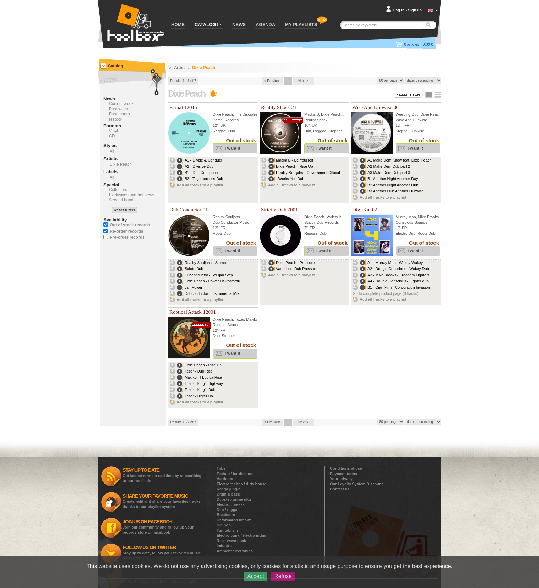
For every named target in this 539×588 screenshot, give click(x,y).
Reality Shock (315, 120)
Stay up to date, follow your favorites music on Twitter (162, 552)
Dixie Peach (223, 114)
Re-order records (126, 231)
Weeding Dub (407, 114)
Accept (255, 576)
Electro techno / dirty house (241, 484)
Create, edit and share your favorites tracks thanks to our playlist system (161, 501)
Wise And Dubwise (411, 120)
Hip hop (224, 525)
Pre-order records (127, 237)
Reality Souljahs (226, 217)
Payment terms (343, 473)
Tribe (221, 468)
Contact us (340, 489)
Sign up (415, 10)
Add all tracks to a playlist (200, 185)
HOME (178, 24)
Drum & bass (228, 494)
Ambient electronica (235, 551)
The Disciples (246, 114)
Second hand (121, 200)
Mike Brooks (428, 217)
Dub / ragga (227, 510)
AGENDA (265, 24)
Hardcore (225, 479)
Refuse (283, 576)
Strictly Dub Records (321, 222)
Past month (119, 114)
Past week (118, 109)
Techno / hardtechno (235, 473)
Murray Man (406, 217)
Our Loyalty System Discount (356, 484)
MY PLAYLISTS (301, 24)
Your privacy (341, 479)
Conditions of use (346, 468)
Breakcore (226, 515)
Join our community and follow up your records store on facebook (158, 526)
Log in (399, 10)
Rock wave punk (231, 541)
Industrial (225, 546)
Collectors (118, 189)
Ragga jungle (228, 489)
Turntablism (227, 530)
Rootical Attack (225, 325)
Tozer (239, 319)
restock (115, 119)
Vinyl (113, 131)
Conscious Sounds (411, 222)
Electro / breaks (231, 504)
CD (112, 136)
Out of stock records (130, 225)
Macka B (311, 114)
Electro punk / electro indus (241, 535)
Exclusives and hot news (131, 194)
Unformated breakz (234, 520)
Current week (121, 103)
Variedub (334, 217)
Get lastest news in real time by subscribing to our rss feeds (162, 475)
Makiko (252, 319)
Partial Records (226, 120)
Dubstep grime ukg (234, 499)
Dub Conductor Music (231, 222)
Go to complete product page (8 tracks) (385, 293)
